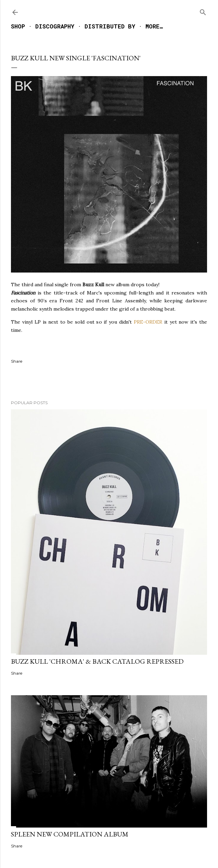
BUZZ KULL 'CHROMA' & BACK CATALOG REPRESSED (97, 661)
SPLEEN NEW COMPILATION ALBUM (69, 834)
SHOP (18, 26)
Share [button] (16, 361)
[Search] (203, 10)
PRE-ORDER (148, 322)
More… (154, 26)
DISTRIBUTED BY (110, 26)
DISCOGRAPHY (54, 26)
